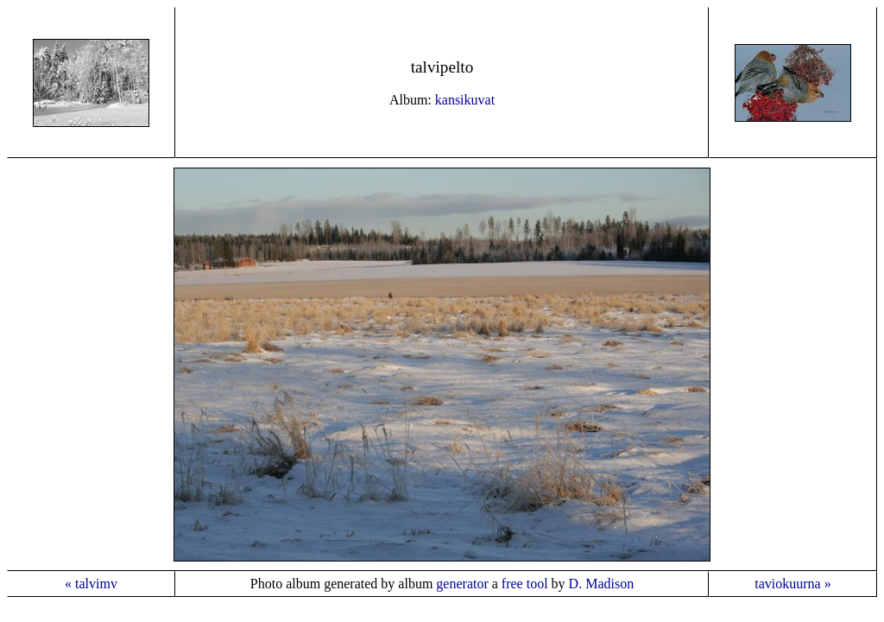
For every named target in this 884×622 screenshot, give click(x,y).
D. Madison (602, 583)
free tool (525, 583)
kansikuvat (465, 99)
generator (462, 583)
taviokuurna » (792, 583)
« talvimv (91, 583)
